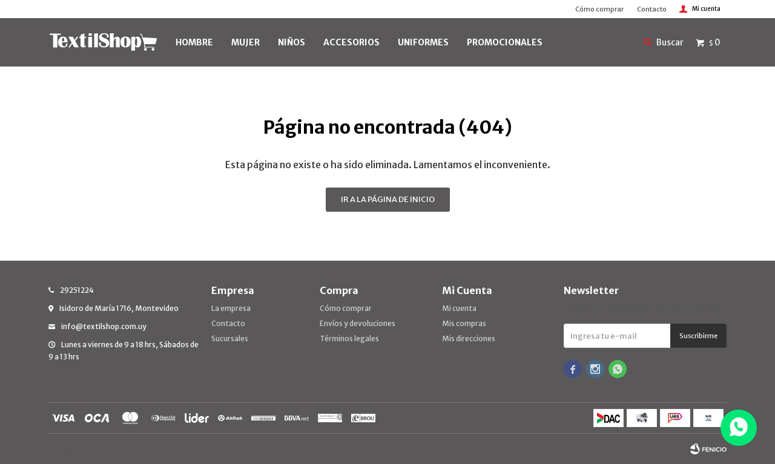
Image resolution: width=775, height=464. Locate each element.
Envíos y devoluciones (357, 323)
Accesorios (351, 42)
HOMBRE (194, 42)
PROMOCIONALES (504, 42)
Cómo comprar (599, 9)
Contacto (652, 9)
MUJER (245, 42)
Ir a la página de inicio (388, 199)
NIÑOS (291, 42)
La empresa (231, 308)
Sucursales (229, 338)
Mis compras (464, 323)
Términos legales (349, 338)
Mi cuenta (459, 308)
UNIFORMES (423, 42)
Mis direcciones (468, 338)
